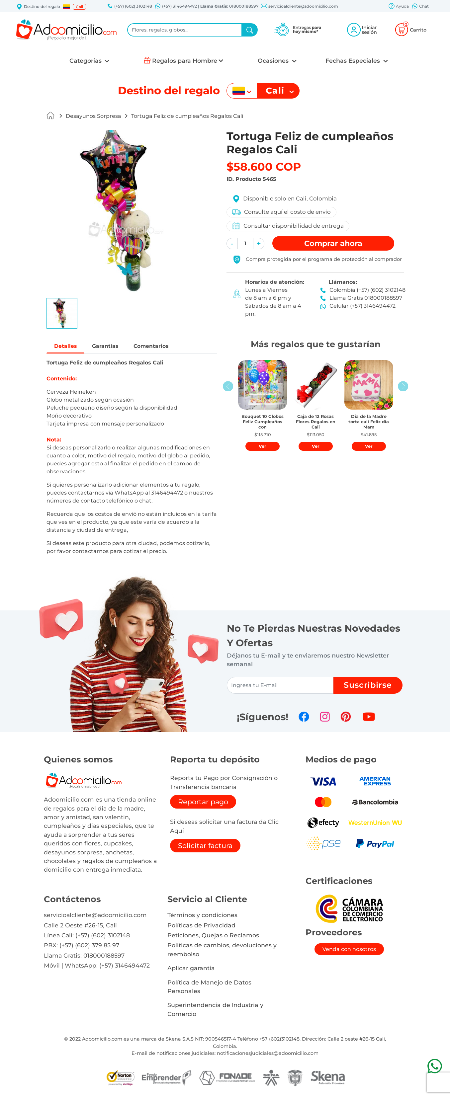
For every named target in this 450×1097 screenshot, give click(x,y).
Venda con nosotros (349, 950)
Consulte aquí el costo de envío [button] (281, 212)
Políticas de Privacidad (201, 926)
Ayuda (398, 7)
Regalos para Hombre (184, 60)
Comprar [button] (333, 243)
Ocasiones (274, 60)
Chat (420, 7)
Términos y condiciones (202, 915)
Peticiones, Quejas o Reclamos (213, 936)
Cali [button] (79, 6)
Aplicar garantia (191, 969)
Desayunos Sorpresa (93, 116)
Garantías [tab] (111, 346)
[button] (66, 6)
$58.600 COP (263, 166)
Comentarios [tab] (162, 346)
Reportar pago (203, 803)
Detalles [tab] (67, 346)
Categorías (86, 60)
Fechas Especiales (353, 60)
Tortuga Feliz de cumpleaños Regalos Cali (187, 116)
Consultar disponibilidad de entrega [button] (288, 226)
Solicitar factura (205, 846)
